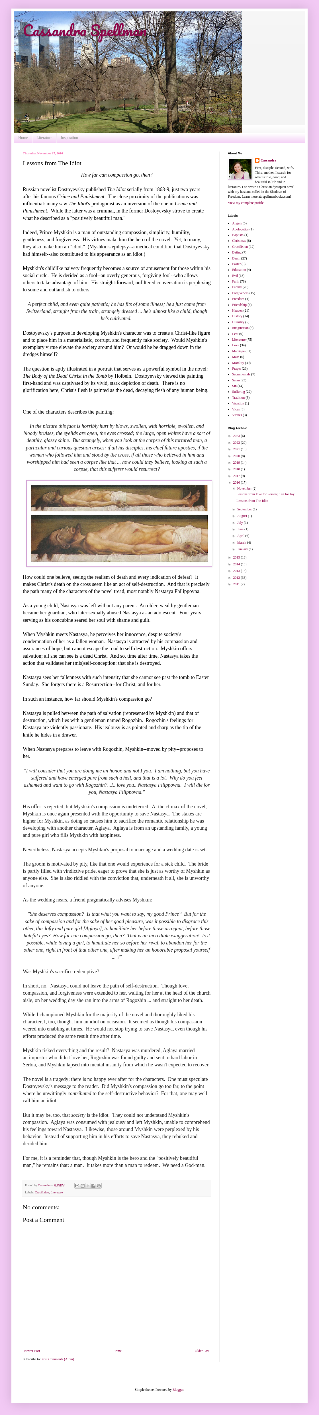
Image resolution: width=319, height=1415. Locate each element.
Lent (235, 334)
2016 (237, 482)
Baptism (238, 235)
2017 (237, 476)
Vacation (238, 403)
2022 (237, 443)
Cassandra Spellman (84, 30)
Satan (236, 380)
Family (237, 287)
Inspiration (69, 138)
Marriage (238, 351)
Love (235, 345)
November (245, 488)
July (240, 523)
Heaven (237, 310)
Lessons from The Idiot (252, 501)
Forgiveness (240, 293)
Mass (235, 357)
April (241, 536)
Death (236, 258)
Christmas (239, 241)
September (245, 509)
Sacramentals (241, 374)
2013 (237, 571)
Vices (236, 409)
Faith (235, 281)
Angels (237, 223)
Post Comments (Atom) (58, 1359)
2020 (237, 456)
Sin (234, 386)
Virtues (237, 415)
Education (239, 270)
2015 (237, 557)
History (237, 316)
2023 (237, 436)
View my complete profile (246, 203)
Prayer (236, 369)
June (240, 529)
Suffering (238, 392)
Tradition (238, 398)
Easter (236, 264)
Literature (44, 138)
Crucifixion (42, 1192)
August (242, 516)
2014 (237, 564)
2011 (237, 584)
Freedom (238, 299)
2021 (237, 449)
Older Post (202, 1351)
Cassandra (268, 160)
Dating (237, 252)
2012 (237, 578)
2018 (237, 469)
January (243, 549)
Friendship (239, 305)
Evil (235, 276)
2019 (237, 463)
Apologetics (240, 229)
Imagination (240, 328)
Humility (238, 322)
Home (23, 138)
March (242, 543)
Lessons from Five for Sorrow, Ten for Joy (265, 494)
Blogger (178, 1390)
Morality (238, 363)
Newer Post (32, 1351)
